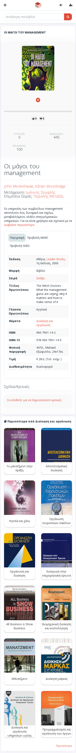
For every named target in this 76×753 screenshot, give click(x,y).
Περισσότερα (64, 745)
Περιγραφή (17, 238)
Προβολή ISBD (20, 246)
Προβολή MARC (37, 238)
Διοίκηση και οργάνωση (44, 323)
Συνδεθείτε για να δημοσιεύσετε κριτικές (34, 400)
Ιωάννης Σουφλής (41, 192)
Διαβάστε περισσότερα (19, 225)
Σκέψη (40, 278)
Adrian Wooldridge (50, 186)
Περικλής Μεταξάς (48, 196)
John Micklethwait (18, 186)
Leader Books (55, 259)
